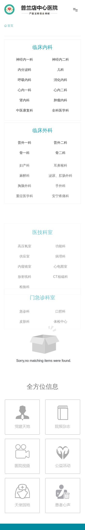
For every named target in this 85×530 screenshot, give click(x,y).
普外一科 (24, 160)
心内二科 (60, 107)
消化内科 (60, 97)
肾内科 (24, 117)
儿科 (60, 87)
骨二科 (60, 170)
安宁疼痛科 (60, 226)
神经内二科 (60, 77)
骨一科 (24, 170)
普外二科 (60, 160)
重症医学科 (24, 226)
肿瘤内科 (60, 117)
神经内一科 (24, 77)
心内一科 (24, 107)
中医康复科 (24, 128)
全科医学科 (60, 128)
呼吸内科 (24, 97)
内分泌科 (24, 87)
